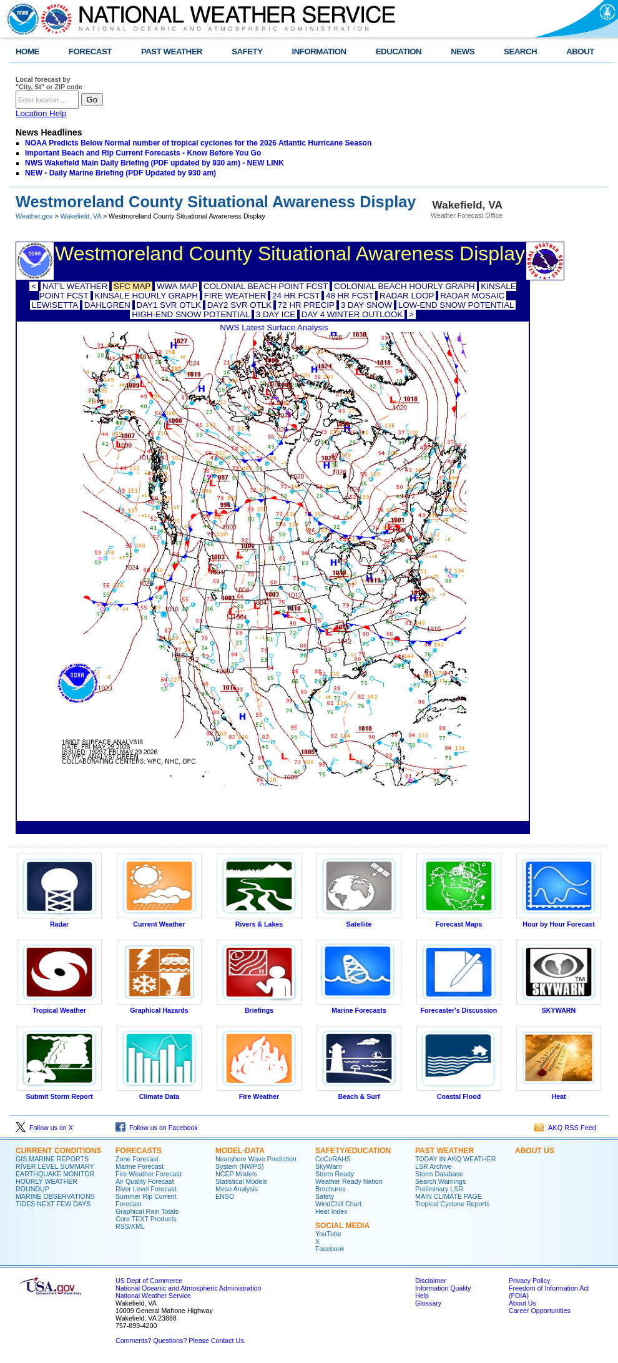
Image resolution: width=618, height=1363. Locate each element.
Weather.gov (34, 216)
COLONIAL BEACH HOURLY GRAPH (404, 286)
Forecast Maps (458, 921)
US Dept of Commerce (148, 1280)
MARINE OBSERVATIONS (55, 1196)
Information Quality (443, 1288)
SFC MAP (132, 286)
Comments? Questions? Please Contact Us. (180, 1340)
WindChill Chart (338, 1204)
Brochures (330, 1189)
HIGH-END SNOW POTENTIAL (191, 314)
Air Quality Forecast (144, 1181)
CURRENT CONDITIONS (58, 1150)
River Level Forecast (146, 1189)
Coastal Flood (458, 1093)
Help (422, 1295)
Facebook (330, 1248)
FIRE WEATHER (235, 295)
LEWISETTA (55, 305)
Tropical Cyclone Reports (452, 1204)
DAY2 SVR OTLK (239, 305)
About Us (522, 1303)
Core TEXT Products (146, 1219)
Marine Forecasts (358, 1007)
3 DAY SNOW (366, 305)
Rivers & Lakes (259, 921)
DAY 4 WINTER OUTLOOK (352, 314)
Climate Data (159, 1093)
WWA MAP (177, 286)
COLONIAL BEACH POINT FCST (266, 286)
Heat (558, 1093)
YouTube (328, 1234)
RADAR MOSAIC (472, 295)
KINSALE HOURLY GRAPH (146, 295)
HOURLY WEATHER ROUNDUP (46, 1185)
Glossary (428, 1303)
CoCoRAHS (333, 1159)
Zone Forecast (137, 1159)
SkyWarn (328, 1166)
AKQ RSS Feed (565, 1127)
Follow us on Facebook (156, 1127)
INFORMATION (319, 51)
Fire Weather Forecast (148, 1174)
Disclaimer (430, 1280)
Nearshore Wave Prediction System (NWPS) (256, 1162)
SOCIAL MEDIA (342, 1225)
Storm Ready (334, 1174)
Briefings (259, 1007)
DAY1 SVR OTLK (169, 305)
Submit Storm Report (59, 1093)
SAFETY (247, 51)
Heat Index (331, 1211)
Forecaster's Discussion (458, 1007)
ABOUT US (534, 1150)
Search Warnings (440, 1181)
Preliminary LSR (439, 1189)
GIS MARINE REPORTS (52, 1159)
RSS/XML (130, 1226)
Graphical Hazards (159, 1007)
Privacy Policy (529, 1280)
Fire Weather (259, 1093)
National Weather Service (153, 1295)
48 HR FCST (349, 295)
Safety (324, 1196)
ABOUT (580, 51)
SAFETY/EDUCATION (353, 1150)
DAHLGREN (107, 305)
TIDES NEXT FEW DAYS (53, 1204)
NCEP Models (236, 1174)
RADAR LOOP (407, 295)
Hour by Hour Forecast (558, 921)
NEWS (462, 51)
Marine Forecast (139, 1166)
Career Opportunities (540, 1310)
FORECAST (90, 51)
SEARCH (520, 51)
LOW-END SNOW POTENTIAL (456, 305)
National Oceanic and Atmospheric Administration (188, 1288)
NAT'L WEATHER (74, 286)
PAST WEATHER (171, 51)
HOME (27, 51)
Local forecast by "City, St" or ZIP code (49, 83)
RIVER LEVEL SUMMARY (55, 1166)
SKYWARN (558, 1007)
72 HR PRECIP (306, 305)
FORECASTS (138, 1150)
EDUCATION (398, 51)
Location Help (41, 113)
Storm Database (439, 1174)
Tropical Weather (59, 1007)
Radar (59, 921)
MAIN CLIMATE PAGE (448, 1196)
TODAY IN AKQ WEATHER (455, 1159)
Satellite (358, 921)
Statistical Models (241, 1181)
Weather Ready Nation (349, 1181)
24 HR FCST (296, 295)
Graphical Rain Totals (147, 1211)
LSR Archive (433, 1166)
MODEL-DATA (240, 1150)
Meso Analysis (236, 1189)
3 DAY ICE (275, 314)
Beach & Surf (358, 1093)
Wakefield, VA (81, 216)
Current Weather (159, 921)
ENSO (224, 1196)
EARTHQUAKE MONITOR (55, 1174)
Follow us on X (44, 1127)
